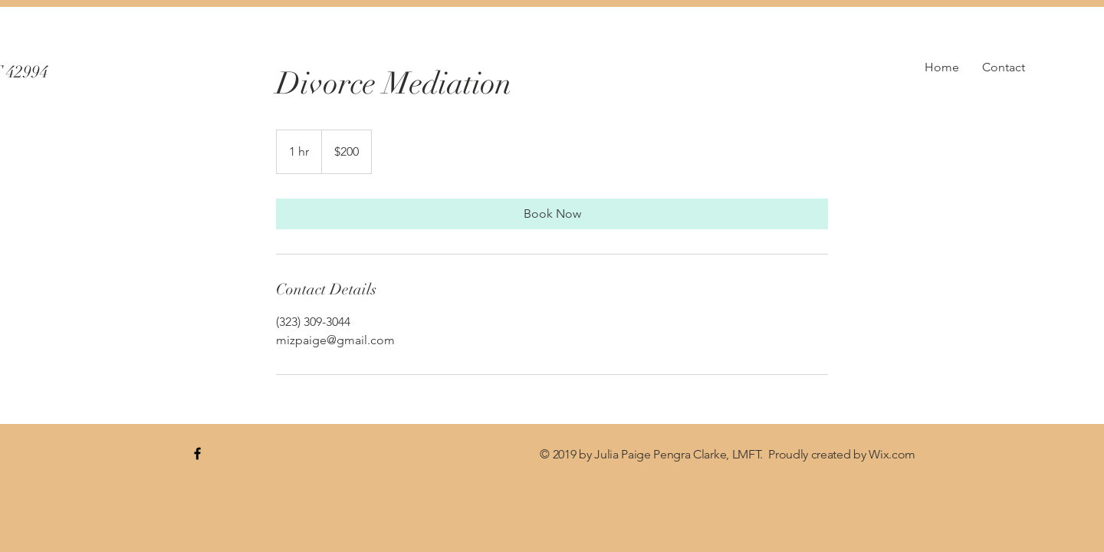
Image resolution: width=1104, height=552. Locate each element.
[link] (552, 214)
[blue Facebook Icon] (197, 453)
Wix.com (892, 454)
